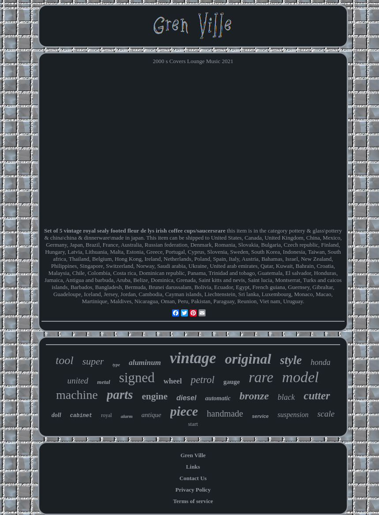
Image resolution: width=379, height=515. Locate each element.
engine (154, 396)
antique (151, 414)
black (286, 397)
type (116, 364)
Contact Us (193, 478)
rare (261, 377)
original (248, 359)
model (300, 377)
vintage (193, 358)
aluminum (145, 362)
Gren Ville (193, 455)
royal (106, 415)
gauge (231, 381)
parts (120, 394)
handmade (225, 413)
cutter (317, 396)
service (260, 416)
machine (77, 395)
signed (137, 377)
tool (64, 360)
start (193, 424)
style (291, 360)
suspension (293, 414)
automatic (218, 398)
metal (103, 382)
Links (193, 466)
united (78, 380)
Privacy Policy (193, 489)
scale (325, 413)
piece (184, 411)
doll (56, 415)
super (93, 361)
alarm (127, 416)
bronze (254, 396)
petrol (202, 379)
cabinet (81, 416)
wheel (173, 381)
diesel (186, 398)
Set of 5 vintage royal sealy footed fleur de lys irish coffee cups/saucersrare (134, 230)
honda (320, 362)
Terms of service (193, 501)
